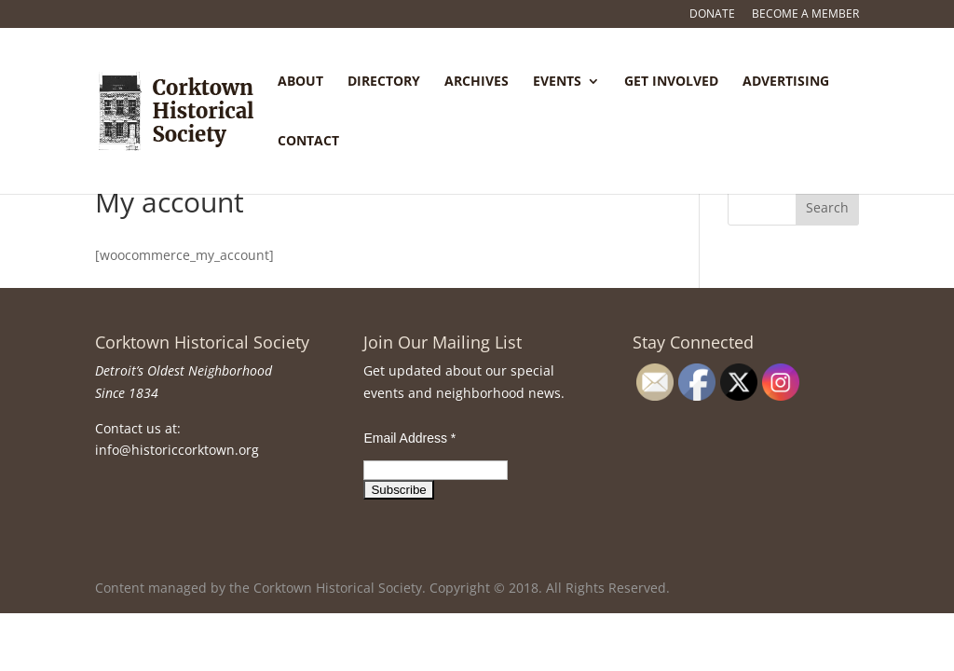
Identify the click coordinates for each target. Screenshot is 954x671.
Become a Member (805, 14)
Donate (712, 14)
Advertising (786, 82)
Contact (308, 141)
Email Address (409, 438)
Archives (476, 82)
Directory (384, 82)
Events (557, 82)
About (300, 82)
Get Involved (671, 82)
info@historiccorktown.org (177, 450)
